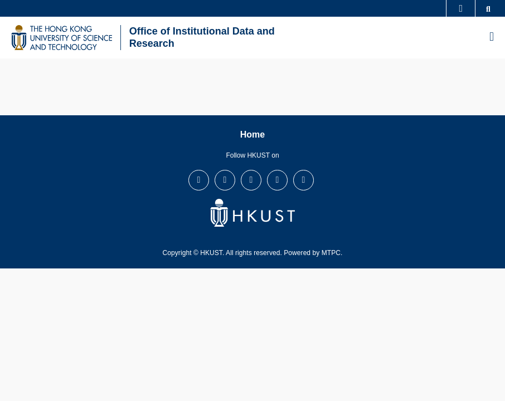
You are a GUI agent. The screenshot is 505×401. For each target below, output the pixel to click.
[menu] (491, 37)
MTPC (331, 253)
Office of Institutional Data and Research (202, 37)
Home (252, 134)
